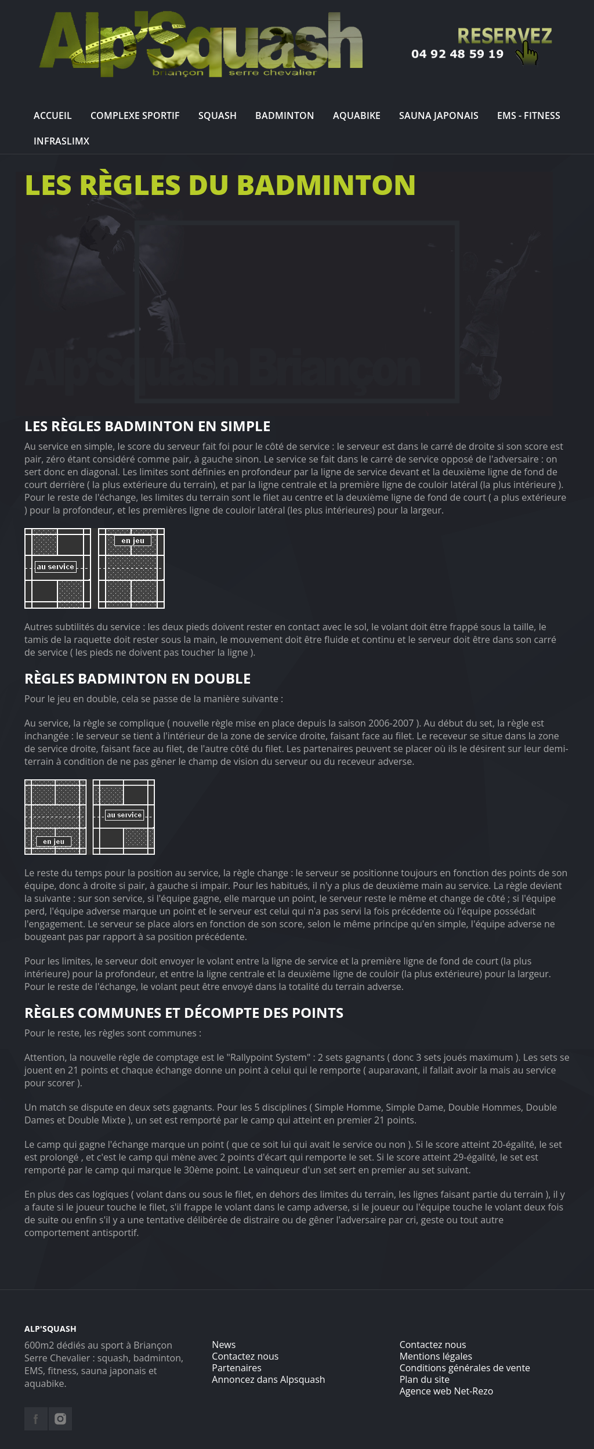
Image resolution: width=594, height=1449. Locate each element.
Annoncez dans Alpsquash (268, 1379)
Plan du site (425, 1379)
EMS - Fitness (528, 115)
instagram (60, 1418)
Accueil (53, 115)
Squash (217, 115)
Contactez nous (245, 1356)
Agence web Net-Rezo (447, 1391)
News (224, 1344)
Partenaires (237, 1367)
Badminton (284, 115)
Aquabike (357, 115)
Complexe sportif (135, 115)
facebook (36, 1418)
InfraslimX (61, 141)
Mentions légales (436, 1356)
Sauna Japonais (439, 115)
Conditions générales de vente (465, 1367)
